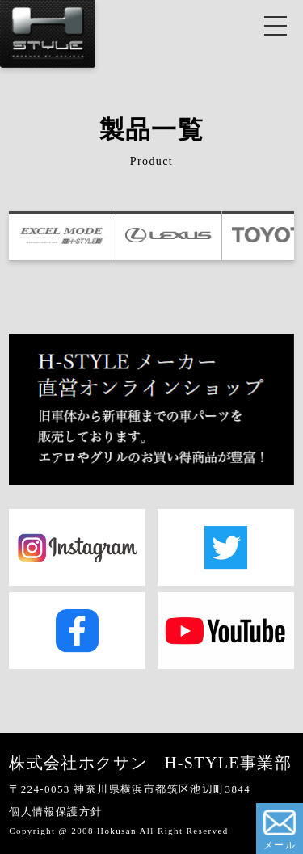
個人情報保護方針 (55, 812)
